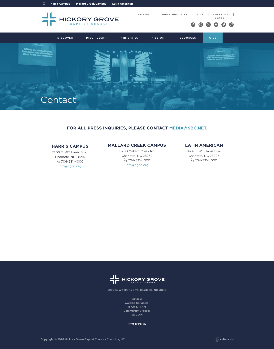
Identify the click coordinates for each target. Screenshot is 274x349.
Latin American (122, 3)
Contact (145, 14)
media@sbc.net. (188, 127)
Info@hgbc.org (70, 166)
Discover (65, 37)
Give (213, 37)
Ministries (129, 37)
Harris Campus (60, 3)
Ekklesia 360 (224, 340)
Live (200, 14)
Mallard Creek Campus (91, 3)
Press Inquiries (174, 14)
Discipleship (96, 37)
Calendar (221, 14)
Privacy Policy (137, 323)
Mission (158, 37)
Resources (187, 37)
